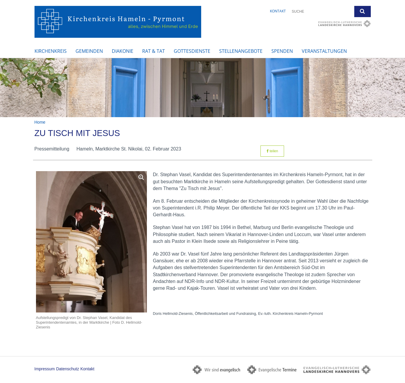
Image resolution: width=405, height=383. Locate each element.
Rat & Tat (153, 51)
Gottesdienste (192, 51)
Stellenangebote (241, 51)
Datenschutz (67, 368)
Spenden (282, 51)
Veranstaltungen (324, 51)
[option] (202, 87)
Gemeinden (89, 51)
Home (40, 122)
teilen (272, 151)
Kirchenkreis (51, 51)
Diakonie (122, 51)
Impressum (45, 368)
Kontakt (278, 11)
